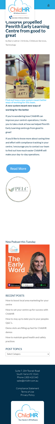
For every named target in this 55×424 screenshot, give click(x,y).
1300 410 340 (31, 377)
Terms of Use (27, 391)
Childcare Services (37, 41)
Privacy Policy (28, 394)
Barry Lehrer (14, 41)
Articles (24, 41)
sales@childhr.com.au (27, 380)
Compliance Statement (27, 388)
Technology (11, 45)
